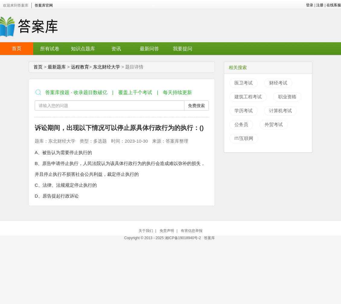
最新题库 (57, 66)
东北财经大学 (106, 66)
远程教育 (80, 66)
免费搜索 (196, 105)
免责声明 (167, 231)
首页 (16, 48)
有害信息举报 (191, 231)
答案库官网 (44, 5)
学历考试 (243, 110)
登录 (309, 5)
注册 (319, 5)
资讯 (116, 48)
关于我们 (146, 231)
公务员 (241, 124)
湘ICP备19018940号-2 (183, 238)
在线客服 (334, 5)
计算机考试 (280, 110)
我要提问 (182, 48)
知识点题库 (83, 48)
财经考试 (278, 82)
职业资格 (287, 96)
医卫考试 (243, 82)
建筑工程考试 (248, 96)
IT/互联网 (243, 138)
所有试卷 (49, 48)
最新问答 (149, 48)
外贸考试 (274, 124)
